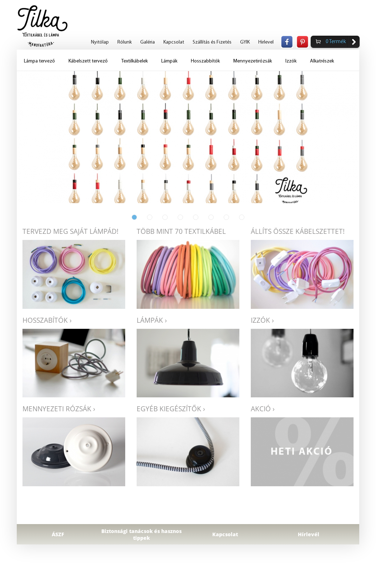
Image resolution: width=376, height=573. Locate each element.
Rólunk (124, 42)
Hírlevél (308, 534)
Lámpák (169, 61)
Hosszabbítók (205, 61)
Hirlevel (266, 42)
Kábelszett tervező (88, 61)
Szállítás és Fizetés (212, 42)
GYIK (245, 42)
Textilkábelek (134, 61)
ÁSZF (58, 534)
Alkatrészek (322, 61)
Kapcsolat (173, 42)
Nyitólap (100, 42)
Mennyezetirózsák (252, 61)
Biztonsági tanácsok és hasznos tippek (141, 534)
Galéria (147, 42)
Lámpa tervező (39, 61)
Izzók (290, 61)
